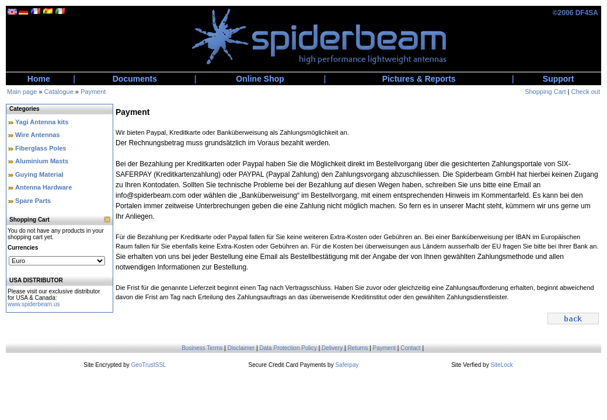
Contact (410, 348)
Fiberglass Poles (40, 148)
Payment (93, 91)
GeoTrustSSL (148, 365)
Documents (135, 78)
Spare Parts (33, 200)
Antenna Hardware (43, 187)
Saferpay (346, 365)
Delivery (332, 348)
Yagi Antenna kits (41, 121)
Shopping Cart (545, 91)
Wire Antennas (37, 134)
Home (38, 78)
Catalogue (59, 91)
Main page (22, 91)
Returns (357, 348)
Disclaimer (241, 348)
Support (558, 78)
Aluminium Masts (41, 161)
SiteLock (501, 365)
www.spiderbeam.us (34, 304)
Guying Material (39, 174)
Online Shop (260, 78)
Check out (585, 91)
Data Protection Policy (288, 348)
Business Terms (202, 348)
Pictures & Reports (419, 78)
